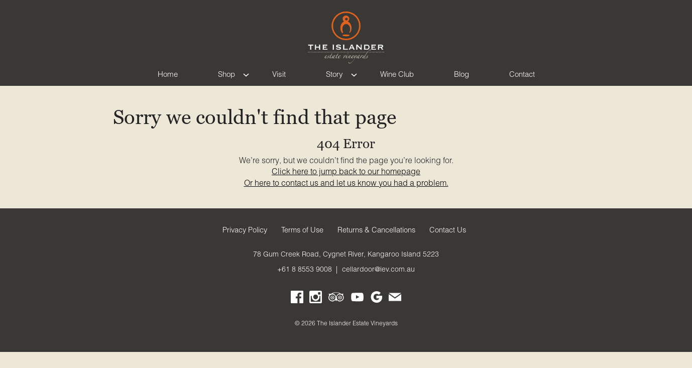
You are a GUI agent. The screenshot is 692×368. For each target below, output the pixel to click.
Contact (522, 83)
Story (334, 83)
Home (168, 83)
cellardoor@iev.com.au (378, 285)
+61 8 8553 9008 (304, 285)
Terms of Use (302, 246)
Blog (461, 83)
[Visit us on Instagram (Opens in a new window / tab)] (315, 315)
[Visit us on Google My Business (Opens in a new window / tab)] (376, 315)
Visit (279, 83)
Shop (226, 83)
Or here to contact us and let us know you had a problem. (346, 199)
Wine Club (397, 83)
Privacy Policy (244, 246)
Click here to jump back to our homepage (346, 187)
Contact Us (447, 246)
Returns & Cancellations (376, 246)
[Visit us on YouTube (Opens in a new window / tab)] (357, 315)
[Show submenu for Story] (354, 83)
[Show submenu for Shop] (246, 83)
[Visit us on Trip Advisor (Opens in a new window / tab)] (336, 315)
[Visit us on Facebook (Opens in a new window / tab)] (297, 315)
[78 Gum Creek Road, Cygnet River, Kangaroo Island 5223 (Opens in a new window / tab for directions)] (346, 270)
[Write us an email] (395, 315)
